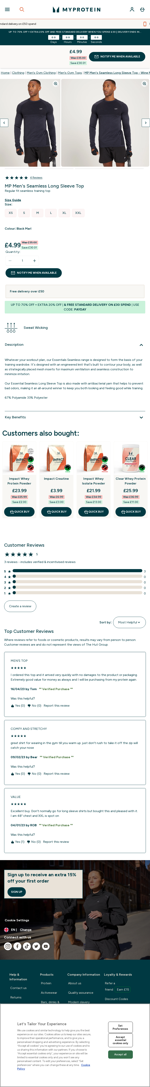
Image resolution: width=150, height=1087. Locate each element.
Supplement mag (116, 1001)
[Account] (132, 9)
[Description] (75, 322)
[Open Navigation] (7, 9)
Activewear (49, 970)
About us (74, 960)
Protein (46, 960)
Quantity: (13, 229)
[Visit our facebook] (17, 923)
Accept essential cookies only (120, 1040)
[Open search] (22, 9)
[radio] (11, 190)
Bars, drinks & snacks (50, 982)
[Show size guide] (14, 177)
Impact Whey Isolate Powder (93, 458)
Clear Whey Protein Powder (131, 458)
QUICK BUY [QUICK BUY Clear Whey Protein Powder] (131, 489)
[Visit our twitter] (36, 923)
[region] (75, 1045)
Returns (16, 974)
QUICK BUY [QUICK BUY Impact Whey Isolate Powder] (94, 489)
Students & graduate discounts (119, 989)
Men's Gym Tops (70, 50)
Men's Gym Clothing (41, 50)
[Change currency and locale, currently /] (75, 907)
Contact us (18, 965)
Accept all (120, 1054)
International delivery (19, 987)
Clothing (18, 50)
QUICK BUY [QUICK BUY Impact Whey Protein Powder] (19, 489)
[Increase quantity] (34, 238)
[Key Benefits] (75, 394)
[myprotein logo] (76, 9)
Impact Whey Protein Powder (19, 458)
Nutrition (47, 995)
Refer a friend (117, 964)
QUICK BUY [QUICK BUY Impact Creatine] (57, 489)
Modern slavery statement (79, 982)
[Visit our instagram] (8, 923)
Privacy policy (77, 995)
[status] (22, 238)
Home (5, 50)
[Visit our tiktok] (27, 923)
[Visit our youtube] (46, 923)
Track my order (20, 1000)
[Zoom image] (55, 61)
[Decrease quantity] (10, 238)
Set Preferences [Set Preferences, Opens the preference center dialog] (120, 1027)
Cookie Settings (17, 897)
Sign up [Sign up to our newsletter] (16, 869)
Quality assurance (80, 970)
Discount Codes (116, 976)
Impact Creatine (56, 456)
